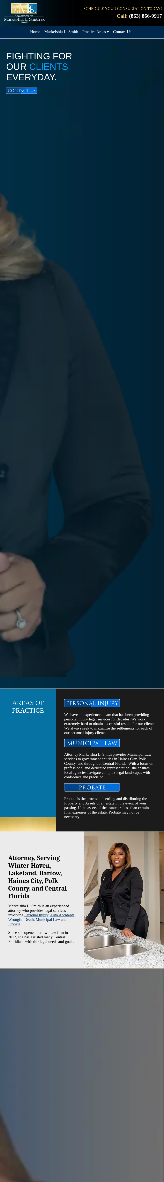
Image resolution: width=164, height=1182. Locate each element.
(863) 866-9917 (145, 16)
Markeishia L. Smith (61, 31)
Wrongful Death (21, 919)
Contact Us (122, 31)
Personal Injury (36, 915)
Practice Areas (94, 31)
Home (35, 31)
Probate (14, 924)
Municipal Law (48, 919)
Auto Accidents (62, 915)
